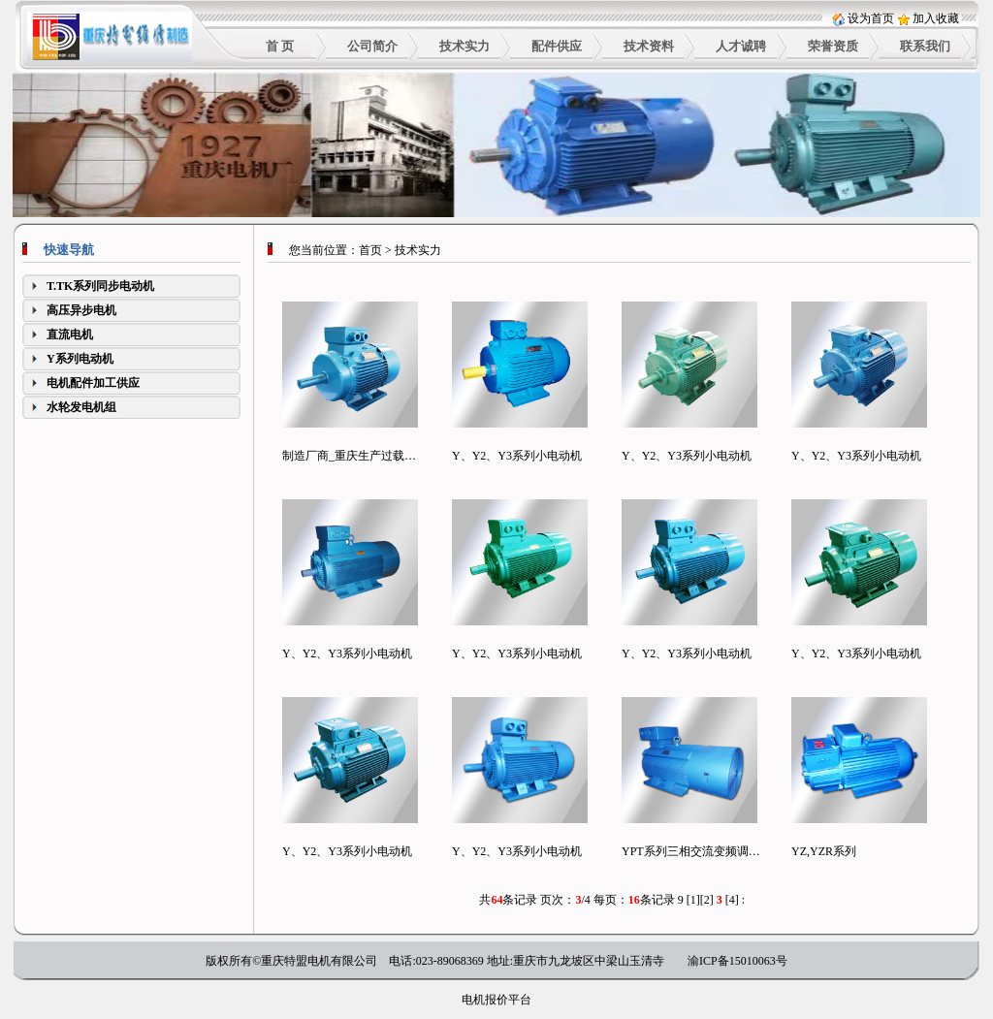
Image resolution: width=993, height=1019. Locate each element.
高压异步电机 (81, 310)
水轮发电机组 (81, 407)
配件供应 (556, 46)
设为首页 (871, 18)
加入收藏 (936, 18)
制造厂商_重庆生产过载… (349, 455)
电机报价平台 (496, 999)
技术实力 (464, 46)
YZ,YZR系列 (823, 851)
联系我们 (925, 46)
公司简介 (372, 46)
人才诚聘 (741, 46)
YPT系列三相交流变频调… (691, 851)
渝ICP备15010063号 (737, 961)
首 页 (280, 46)
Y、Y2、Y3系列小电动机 (517, 455)
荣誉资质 (833, 46)
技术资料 (649, 46)
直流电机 (70, 334)
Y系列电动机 (80, 359)
